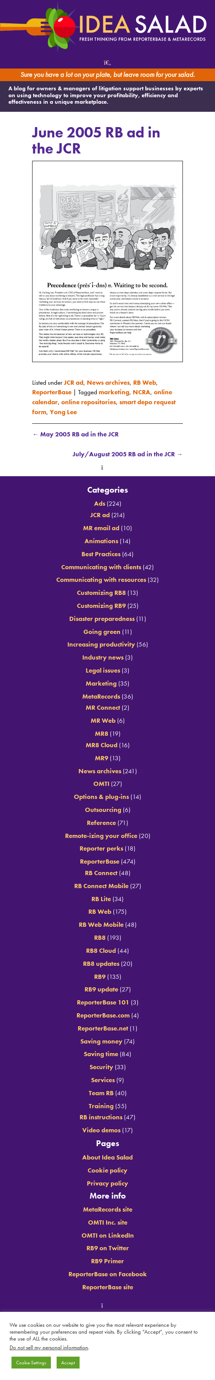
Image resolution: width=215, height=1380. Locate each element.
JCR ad (73, 382)
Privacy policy (107, 1183)
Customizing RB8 (101, 592)
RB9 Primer (107, 1261)
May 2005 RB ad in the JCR (75, 434)
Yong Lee (63, 412)
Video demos (101, 1130)
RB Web (144, 382)
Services (103, 1080)
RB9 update (101, 989)
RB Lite (101, 899)
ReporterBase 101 (103, 1002)
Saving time (101, 1054)
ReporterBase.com (103, 1015)
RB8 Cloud (101, 950)
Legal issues (103, 670)
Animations (101, 541)
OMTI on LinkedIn (107, 1235)
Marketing (101, 683)
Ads (99, 503)
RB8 (100, 937)
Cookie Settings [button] (31, 1362)
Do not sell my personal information (49, 1347)
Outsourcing (103, 809)
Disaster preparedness (102, 618)
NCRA (141, 392)
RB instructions (101, 1117)
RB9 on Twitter (107, 1248)
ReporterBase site (107, 1287)
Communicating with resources (101, 579)
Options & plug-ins (101, 796)
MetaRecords (101, 696)
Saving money (101, 1041)
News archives (108, 382)
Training (101, 1106)
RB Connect (101, 873)
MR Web (103, 720)
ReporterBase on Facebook (107, 1274)
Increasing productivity (101, 644)
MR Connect (103, 707)
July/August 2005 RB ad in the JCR (128, 454)
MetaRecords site (107, 1209)
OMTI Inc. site (107, 1222)
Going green (102, 631)
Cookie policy (107, 1170)
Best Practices (101, 554)
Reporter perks (101, 848)
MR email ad (101, 528)
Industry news (103, 657)
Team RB (101, 1093)
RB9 (100, 976)
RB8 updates (101, 963)
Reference (101, 822)
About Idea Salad (107, 1157)
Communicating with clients (101, 567)
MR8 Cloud (101, 745)
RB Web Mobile (101, 924)
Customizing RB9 (101, 605)
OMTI (101, 783)
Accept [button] (68, 1362)
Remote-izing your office (101, 835)
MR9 (101, 758)
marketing (114, 392)
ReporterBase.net (103, 1028)
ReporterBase (52, 392)
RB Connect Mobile (101, 886)
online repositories (88, 402)
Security (101, 1067)
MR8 (101, 733)
